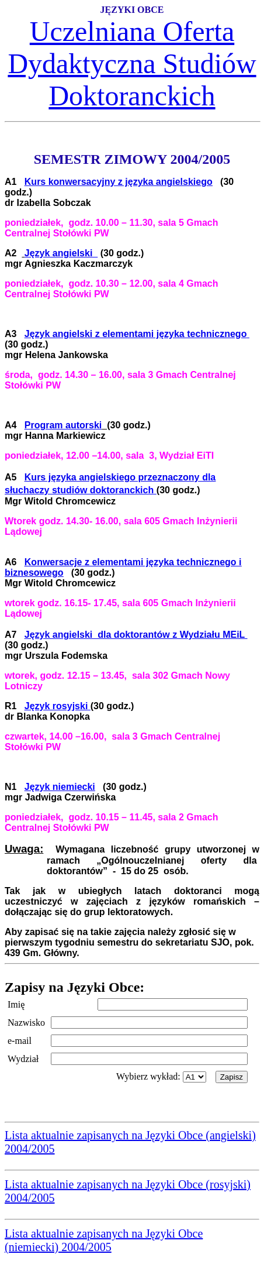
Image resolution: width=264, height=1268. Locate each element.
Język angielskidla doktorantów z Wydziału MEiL (135, 635)
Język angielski (59, 253)
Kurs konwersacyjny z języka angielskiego (119, 182)
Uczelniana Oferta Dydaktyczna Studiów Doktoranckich (132, 63)
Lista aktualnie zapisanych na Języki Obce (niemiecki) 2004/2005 (104, 1240)
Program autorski (63, 425)
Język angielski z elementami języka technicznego (136, 334)
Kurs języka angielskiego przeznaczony (112, 477)
